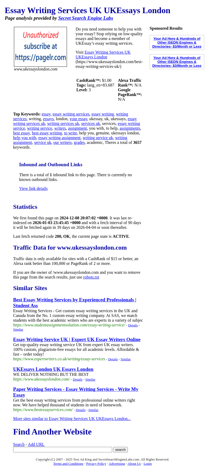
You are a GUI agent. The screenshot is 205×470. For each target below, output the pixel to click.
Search (19, 444)
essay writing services (70, 114)
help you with (24, 137)
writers (60, 128)
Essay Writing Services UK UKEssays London (103, 54)
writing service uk (98, 137)
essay (46, 114)
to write (70, 133)
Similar (18, 329)
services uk (90, 123)
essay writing (103, 114)
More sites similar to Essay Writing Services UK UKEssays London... (72, 418)
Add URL (36, 444)
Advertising (117, 464)
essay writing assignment (59, 137)
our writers (62, 142)
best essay (21, 133)
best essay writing (47, 133)
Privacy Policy (96, 464)
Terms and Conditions (68, 464)
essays (48, 119)
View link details (33, 188)
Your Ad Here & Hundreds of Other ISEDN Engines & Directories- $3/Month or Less (176, 42)
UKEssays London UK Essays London (53, 369)
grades (79, 142)
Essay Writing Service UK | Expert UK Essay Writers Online (76, 339)
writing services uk (63, 123)
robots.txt (91, 277)
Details (133, 325)
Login (148, 464)
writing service (39, 128)
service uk (42, 142)
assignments (130, 128)
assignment (77, 128)
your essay (78, 119)
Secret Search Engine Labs (85, 18)
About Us (134, 464)
